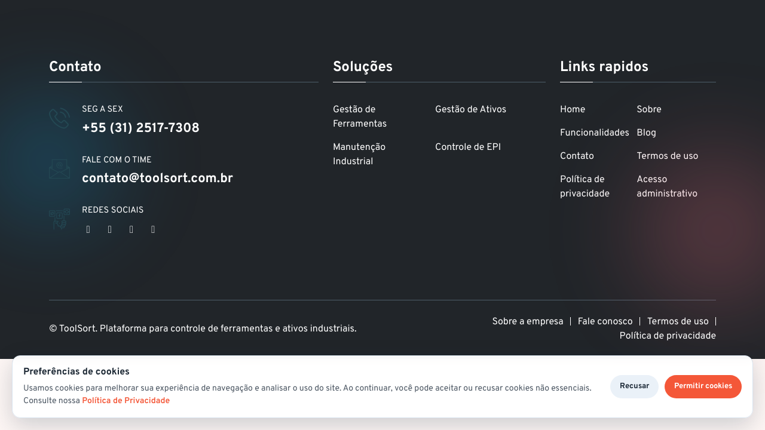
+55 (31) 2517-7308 (141, 129)
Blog (646, 134)
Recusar (634, 386)
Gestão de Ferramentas (360, 118)
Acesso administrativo (667, 187)
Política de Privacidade (126, 402)
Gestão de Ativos (470, 110)
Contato (577, 157)
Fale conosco (605, 322)
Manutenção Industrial (359, 155)
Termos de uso (667, 157)
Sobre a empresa (528, 322)
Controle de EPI (468, 148)
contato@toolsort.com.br (157, 179)
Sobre (649, 110)
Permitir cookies (703, 386)
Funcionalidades (594, 134)
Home (572, 110)
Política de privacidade (585, 187)
